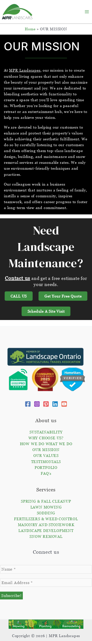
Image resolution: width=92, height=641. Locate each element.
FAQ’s (46, 473)
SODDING (46, 513)
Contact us (17, 278)
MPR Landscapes (24, 70)
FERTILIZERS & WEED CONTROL (46, 519)
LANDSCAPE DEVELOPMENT (46, 530)
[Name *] (46, 569)
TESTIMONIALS (46, 461)
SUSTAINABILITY (45, 432)
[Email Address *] (46, 582)
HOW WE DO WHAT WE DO (46, 444)
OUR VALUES (46, 455)
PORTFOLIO (46, 467)
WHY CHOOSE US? (46, 438)
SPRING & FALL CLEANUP (46, 501)
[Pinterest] (46, 404)
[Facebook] (28, 404)
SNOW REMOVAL (46, 536)
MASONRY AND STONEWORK (46, 524)
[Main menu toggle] (87, 12)
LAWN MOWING (46, 507)
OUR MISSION (46, 449)
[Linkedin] (55, 404)
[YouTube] (64, 404)
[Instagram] (37, 404)
